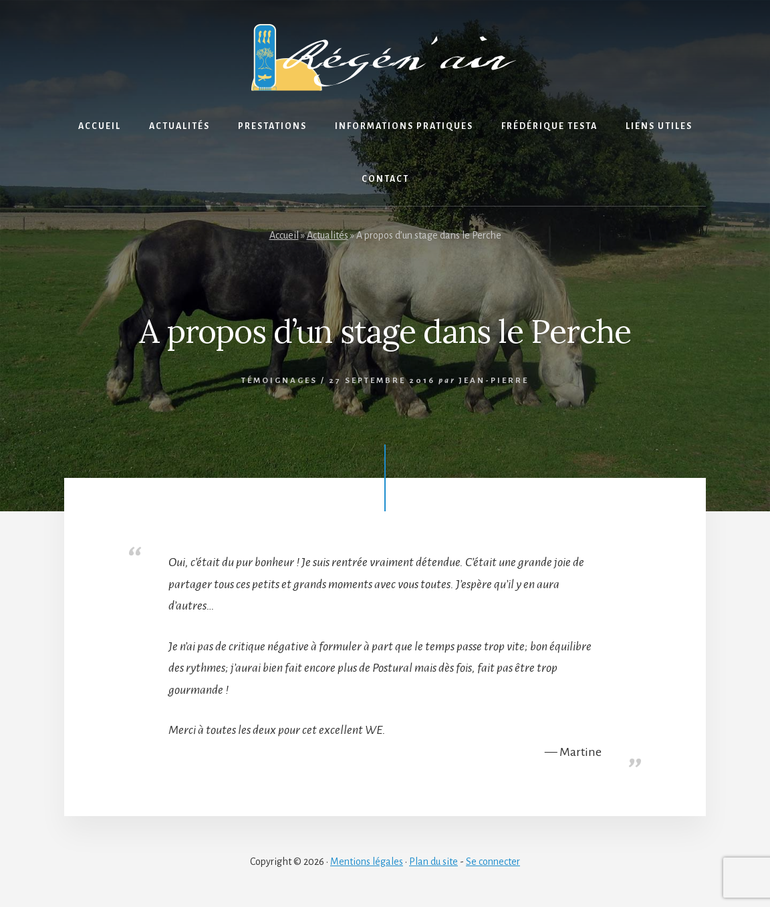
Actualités (327, 235)
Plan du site (433, 861)
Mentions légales (366, 861)
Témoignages (279, 380)
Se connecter (493, 861)
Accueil (284, 235)
